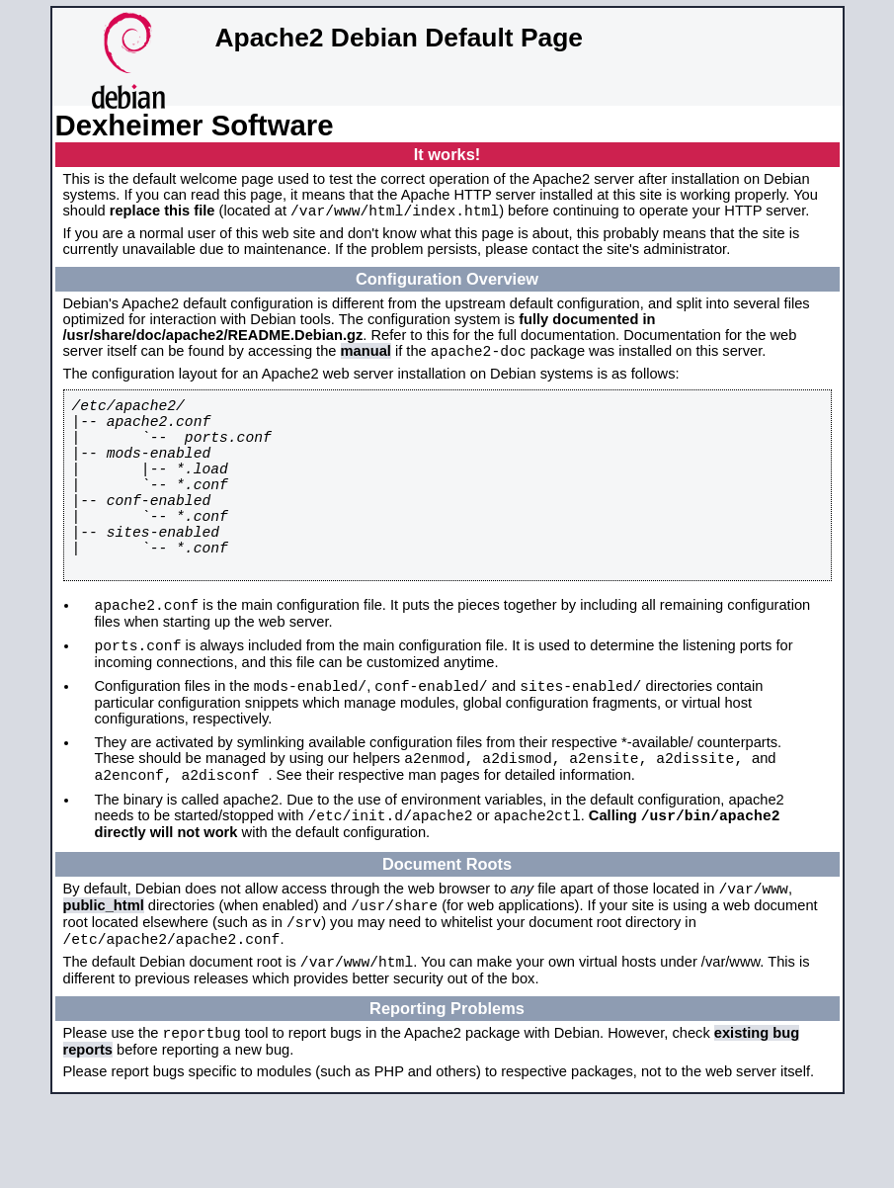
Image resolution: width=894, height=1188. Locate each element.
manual (366, 357)
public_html (103, 978)
